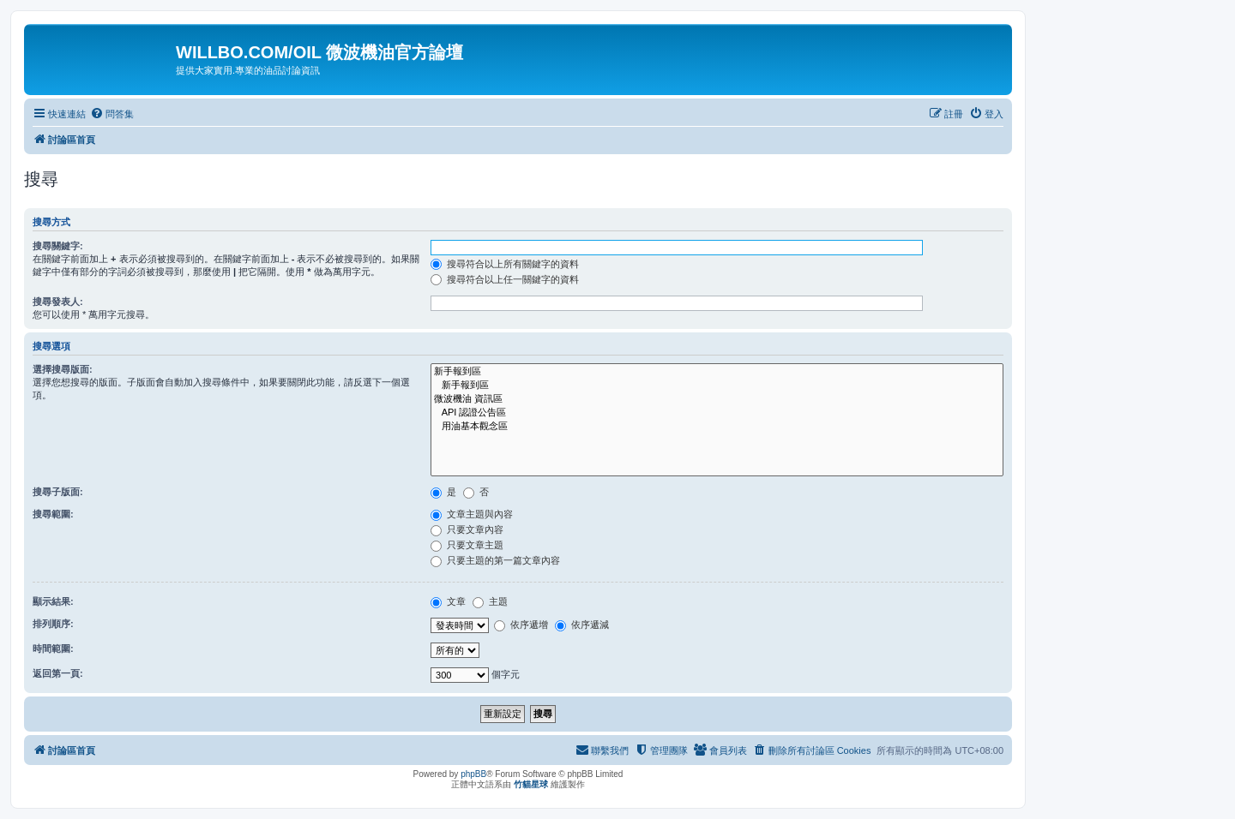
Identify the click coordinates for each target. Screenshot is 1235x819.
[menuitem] (112, 114)
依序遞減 (582, 624)
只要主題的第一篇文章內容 (495, 560)
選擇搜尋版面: (63, 369)
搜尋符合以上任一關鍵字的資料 (505, 279)
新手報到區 (717, 372)
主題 (490, 601)
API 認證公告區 (717, 413)
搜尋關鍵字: (58, 246)
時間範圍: (53, 648)
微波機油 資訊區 (717, 399)
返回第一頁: (58, 673)
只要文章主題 (467, 545)
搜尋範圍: (53, 514)
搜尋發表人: (58, 301)
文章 (448, 601)
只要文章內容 (467, 529)
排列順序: (53, 624)
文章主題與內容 (472, 514)
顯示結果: (53, 601)
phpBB (473, 774)
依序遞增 (521, 624)
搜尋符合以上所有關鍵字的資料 (505, 264)
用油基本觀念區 (717, 426)
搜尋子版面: (58, 492)
